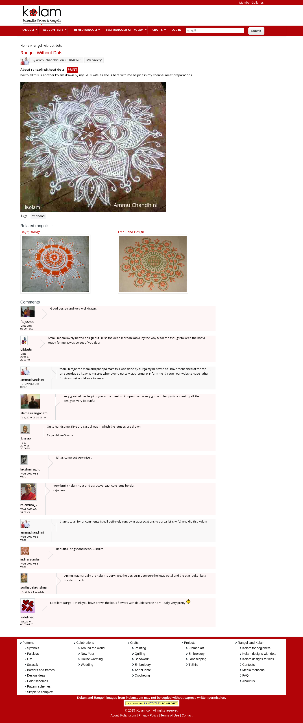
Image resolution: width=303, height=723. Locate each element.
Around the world (93, 648)
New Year (87, 653)
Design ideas (36, 675)
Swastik (32, 664)
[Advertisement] (148, 15)
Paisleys (33, 653)
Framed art (196, 648)
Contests (248, 664)
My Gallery (94, 60)
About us (248, 681)
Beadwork (142, 659)
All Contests (53, 30)
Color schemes (37, 681)
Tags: (24, 215)
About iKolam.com (123, 715)
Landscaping (197, 659)
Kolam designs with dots (259, 653)
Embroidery (143, 664)
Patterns (28, 642)
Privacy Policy (148, 715)
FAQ (245, 675)
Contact (187, 715)
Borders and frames (41, 670)
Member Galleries (251, 2)
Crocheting (142, 675)
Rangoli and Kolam (251, 642)
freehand (38, 216)
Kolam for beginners (256, 648)
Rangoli (27, 30)
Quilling (140, 653)
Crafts (157, 30)
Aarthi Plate (143, 670)
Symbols (33, 648)
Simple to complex (40, 692)
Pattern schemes (39, 686)
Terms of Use (170, 715)
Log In (176, 30)
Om (29, 659)
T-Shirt (193, 664)
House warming (92, 659)
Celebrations (85, 642)
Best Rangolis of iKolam (124, 30)
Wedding (87, 664)
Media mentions (253, 670)
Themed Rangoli (84, 30)
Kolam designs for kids (258, 659)
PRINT (72, 69)
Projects (190, 642)
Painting (140, 648)
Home (24, 45)
